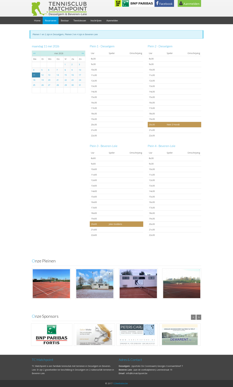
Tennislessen (79, 20)
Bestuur (65, 20)
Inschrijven (95, 20)
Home (37, 20)
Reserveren (50, 20)
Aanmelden (189, 3)
